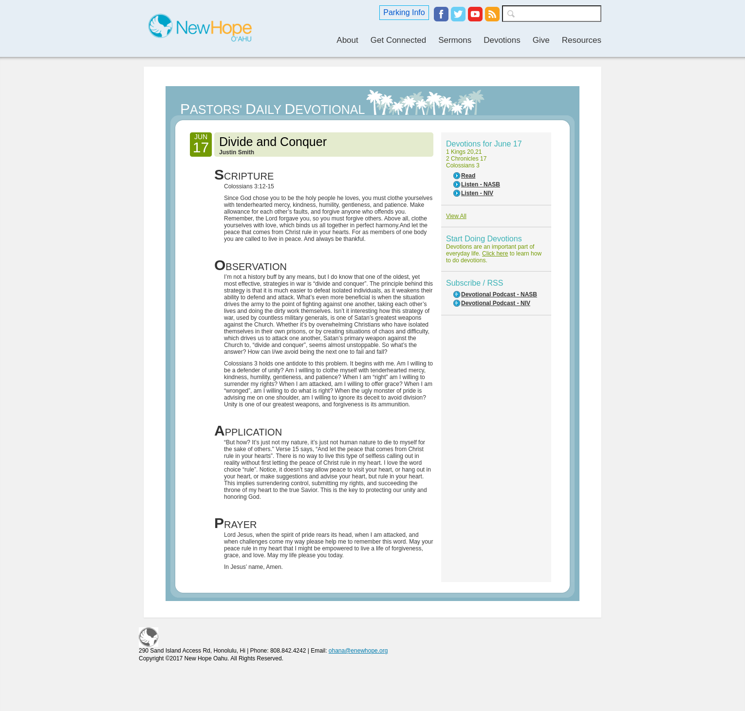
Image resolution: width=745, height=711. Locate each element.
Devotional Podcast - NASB (499, 294)
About (347, 40)
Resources (581, 40)
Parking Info (404, 12)
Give (541, 40)
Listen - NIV (477, 193)
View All (456, 216)
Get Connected (398, 40)
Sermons (454, 40)
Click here (495, 253)
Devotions (502, 40)
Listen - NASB (480, 184)
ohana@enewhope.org (358, 650)
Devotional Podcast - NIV (495, 303)
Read (468, 175)
